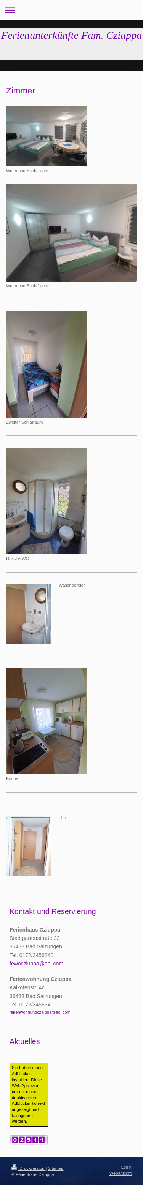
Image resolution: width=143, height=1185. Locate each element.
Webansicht (120, 1173)
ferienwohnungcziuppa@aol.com (40, 1012)
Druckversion (28, 1168)
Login (126, 1167)
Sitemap (56, 1168)
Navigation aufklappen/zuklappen (71, 10)
